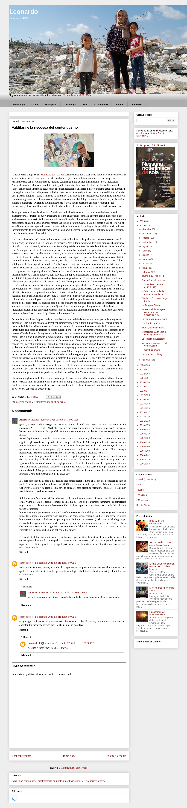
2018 (142, 391)
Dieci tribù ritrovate (151, 350)
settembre (147, 242)
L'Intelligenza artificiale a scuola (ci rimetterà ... (154, 333)
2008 (142, 433)
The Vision (141, 495)
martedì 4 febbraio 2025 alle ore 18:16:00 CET (54, 419)
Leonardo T (34, 643)
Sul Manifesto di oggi (152, 354)
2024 (142, 365)
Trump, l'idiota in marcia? (154, 327)
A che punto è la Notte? (150, 145)
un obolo (119, 104)
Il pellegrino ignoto (151, 323)
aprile (145, 263)
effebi (22, 562)
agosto (146, 246)
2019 (142, 386)
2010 (142, 425)
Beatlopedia (51, 104)
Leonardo (23, 11)
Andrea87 (24, 419)
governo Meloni (24, 402)
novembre (147, 233)
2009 (142, 429)
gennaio (146, 359)
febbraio (146, 272)
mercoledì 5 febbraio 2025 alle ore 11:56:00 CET (51, 616)
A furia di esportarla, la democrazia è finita (153, 292)
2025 (142, 225)
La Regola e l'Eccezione (154, 339)
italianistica (53, 402)
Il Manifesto (40, 402)
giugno (146, 255)
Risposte (27, 586)
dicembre (147, 229)
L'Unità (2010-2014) (146, 479)
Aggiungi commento (24, 665)
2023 (142, 369)
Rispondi (24, 552)
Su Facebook (101, 104)
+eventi (140, 490)
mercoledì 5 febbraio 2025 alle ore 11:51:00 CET (51, 562)
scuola (63, 402)
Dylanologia (70, 104)
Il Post (139, 484)
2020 (142, 382)
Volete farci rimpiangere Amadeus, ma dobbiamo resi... (153, 312)
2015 (142, 403)
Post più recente (21, 755)
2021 (142, 378)
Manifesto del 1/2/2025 (52, 174)
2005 (142, 446)
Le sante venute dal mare (154, 319)
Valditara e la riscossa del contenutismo (154, 344)
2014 (142, 408)
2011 (142, 421)
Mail (85, 104)
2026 (142, 221)
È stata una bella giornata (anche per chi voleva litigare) (162, 566)
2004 (142, 451)
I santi (34, 104)
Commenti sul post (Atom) (74, 767)
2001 (142, 463)
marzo (145, 268)
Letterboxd (136, 104)
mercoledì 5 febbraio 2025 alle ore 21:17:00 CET (64, 592)
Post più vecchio (116, 755)
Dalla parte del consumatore (156, 522)
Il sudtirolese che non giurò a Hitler (152, 285)
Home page (19, 104)
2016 (142, 399)
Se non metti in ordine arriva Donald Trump (160, 543)
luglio (145, 250)
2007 (142, 438)
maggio (146, 259)
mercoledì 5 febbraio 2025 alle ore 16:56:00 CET (70, 643)
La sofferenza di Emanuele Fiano (157, 613)
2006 (142, 442)
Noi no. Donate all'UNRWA (77, 95)
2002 (142, 459)
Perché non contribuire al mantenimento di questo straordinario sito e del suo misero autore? (58, 781)
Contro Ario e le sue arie (154, 280)
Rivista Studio (143, 505)
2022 (142, 373)
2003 (142, 455)
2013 (142, 412)
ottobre (146, 238)
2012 (142, 416)
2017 (142, 395)
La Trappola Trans (151, 305)
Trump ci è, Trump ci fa (153, 276)
